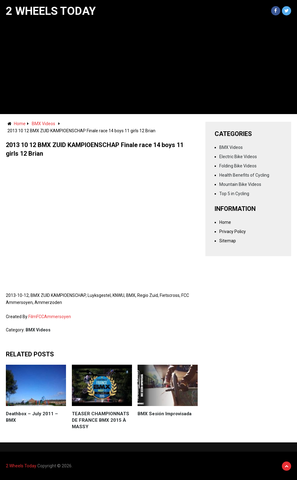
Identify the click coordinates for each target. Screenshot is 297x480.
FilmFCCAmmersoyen (49, 316)
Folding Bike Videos (238, 165)
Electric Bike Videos (238, 156)
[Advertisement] (148, 68)
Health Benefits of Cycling (244, 175)
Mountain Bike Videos (240, 184)
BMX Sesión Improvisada (165, 413)
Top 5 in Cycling (234, 193)
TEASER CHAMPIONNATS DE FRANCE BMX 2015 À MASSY (100, 420)
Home (20, 123)
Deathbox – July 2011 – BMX (32, 417)
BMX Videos (43, 123)
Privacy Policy (232, 231)
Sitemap (227, 240)
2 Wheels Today (51, 11)
